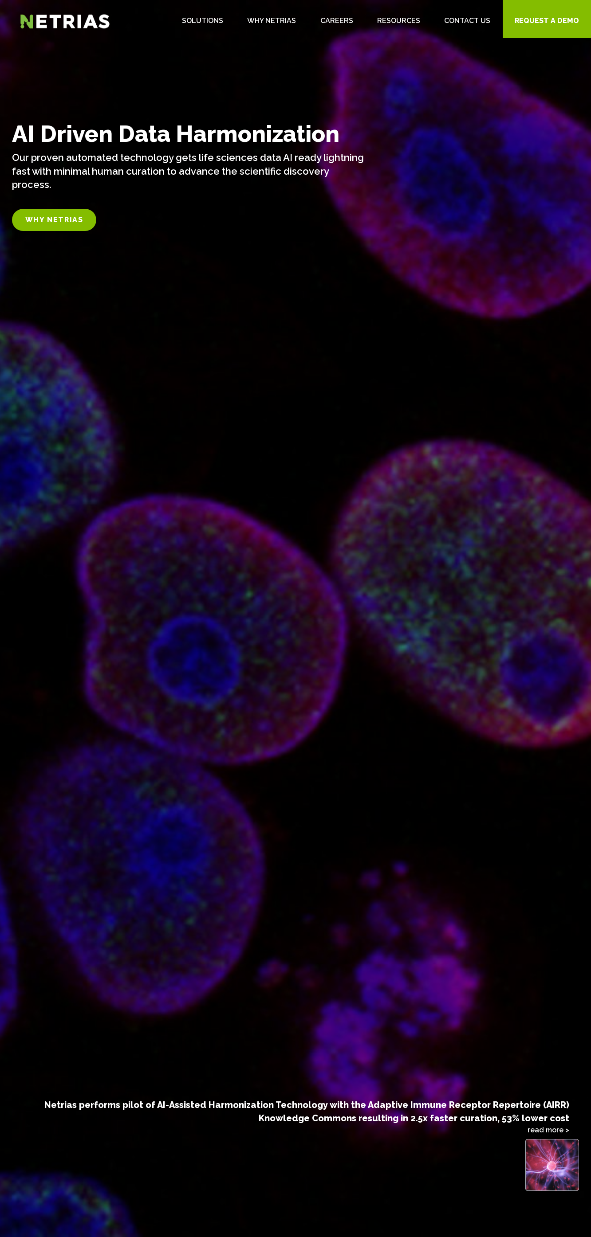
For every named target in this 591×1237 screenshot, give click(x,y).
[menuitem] (202, 19)
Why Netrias (54, 219)
